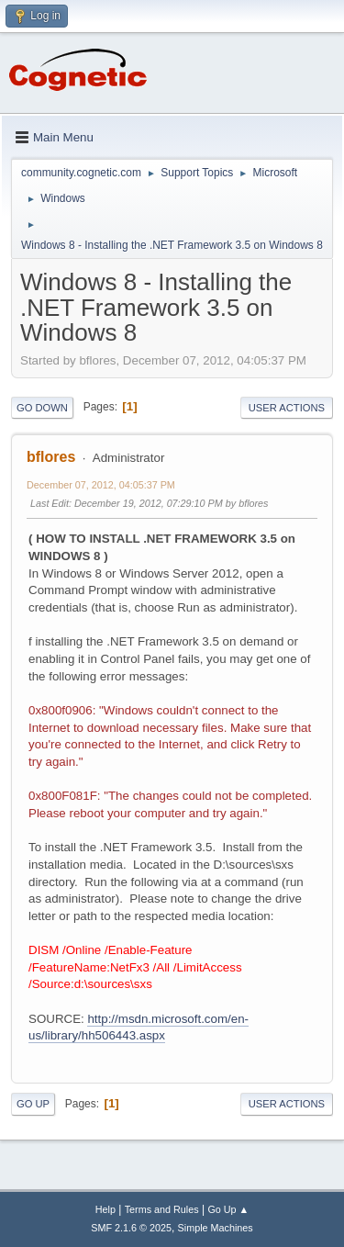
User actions (287, 407)
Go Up (33, 1103)
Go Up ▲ (228, 1209)
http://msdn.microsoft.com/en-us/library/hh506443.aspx (138, 1027)
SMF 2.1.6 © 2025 (131, 1227)
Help (105, 1209)
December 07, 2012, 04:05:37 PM (101, 484)
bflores (51, 457)
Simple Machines (215, 1227)
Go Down (42, 407)
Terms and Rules (162, 1209)
